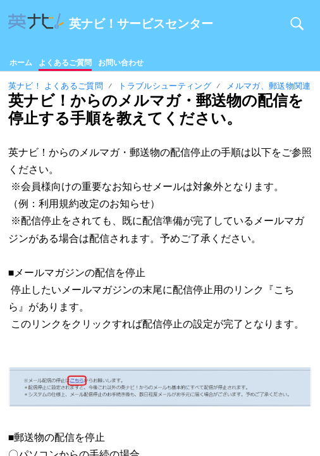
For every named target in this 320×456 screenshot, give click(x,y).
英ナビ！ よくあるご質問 (55, 86)
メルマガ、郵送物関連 (268, 86)
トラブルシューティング (164, 86)
